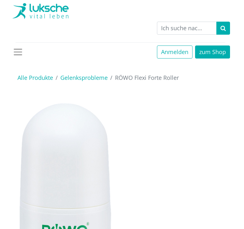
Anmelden (174, 52)
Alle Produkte (35, 77)
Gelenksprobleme (84, 77)
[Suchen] (223, 28)
